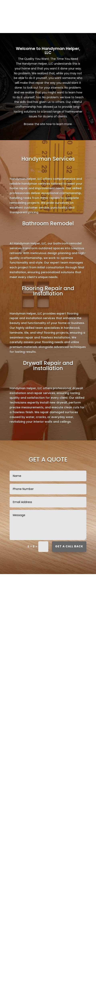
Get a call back (69, 546)
